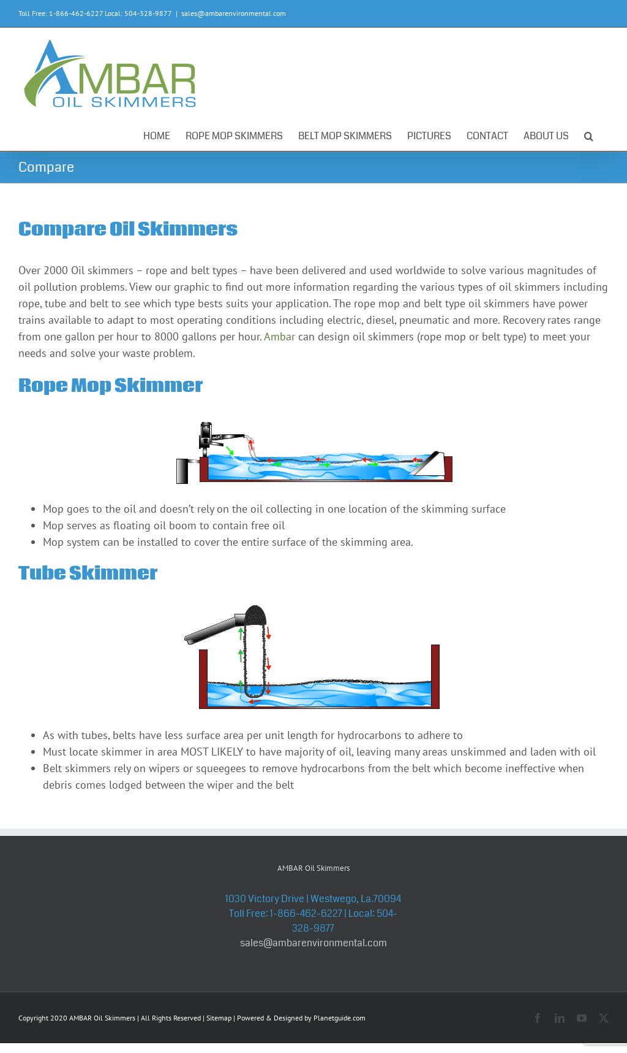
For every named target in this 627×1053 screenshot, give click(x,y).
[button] (588, 134)
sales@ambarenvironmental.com (233, 13)
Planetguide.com (340, 1017)
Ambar (279, 336)
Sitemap (218, 1017)
